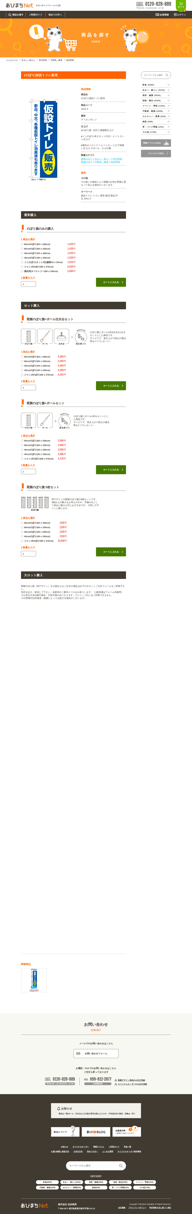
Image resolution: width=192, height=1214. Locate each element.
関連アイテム (98, 1147)
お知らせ (64, 1147)
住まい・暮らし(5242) (72, 1182)
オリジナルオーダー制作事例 (129, 1151)
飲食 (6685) (148, 85)
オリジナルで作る (158, 153)
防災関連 (43, 60)
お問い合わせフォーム (91, 1053)
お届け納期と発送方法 (60, 1151)
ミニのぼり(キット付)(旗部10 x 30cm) (42, 262)
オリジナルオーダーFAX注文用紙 (132, 1084)
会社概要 (121, 1208)
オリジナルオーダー (81, 1147)
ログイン (181, 14)
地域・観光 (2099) (151, 100)
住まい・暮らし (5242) (153, 90)
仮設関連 (70, 60)
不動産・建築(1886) (47, 1188)
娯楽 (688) (147, 121)
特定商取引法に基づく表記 (160, 1208)
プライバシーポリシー (137, 1208)
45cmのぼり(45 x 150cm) (35, 257)
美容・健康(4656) (96, 1182)
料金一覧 (127, 1147)
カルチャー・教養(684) (71, 1188)
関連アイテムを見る (152, 143)
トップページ (12, 60)
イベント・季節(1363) (145, 1182)
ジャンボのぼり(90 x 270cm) (37, 266)
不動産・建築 (56, 60)
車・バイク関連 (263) (153, 127)
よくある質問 (107, 1151)
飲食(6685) (47, 1182)
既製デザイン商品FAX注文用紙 (131, 1080)
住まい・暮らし (28, 60)
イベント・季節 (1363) (153, 106)
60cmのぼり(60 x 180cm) (35, 244)
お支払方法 (78, 1151)
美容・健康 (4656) (151, 95)
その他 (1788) (149, 132)
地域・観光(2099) (120, 1182)
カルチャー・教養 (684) (154, 116)
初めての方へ (92, 1151)
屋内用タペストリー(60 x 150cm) (39, 271)
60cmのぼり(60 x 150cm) (35, 248)
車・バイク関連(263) (120, 1188)
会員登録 (164, 14)
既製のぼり (86, 159)
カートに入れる (113, 282)
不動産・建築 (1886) (152, 111)
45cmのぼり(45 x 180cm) (35, 253)
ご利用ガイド (114, 1147)
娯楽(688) (96, 1188)
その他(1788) (144, 1188)
